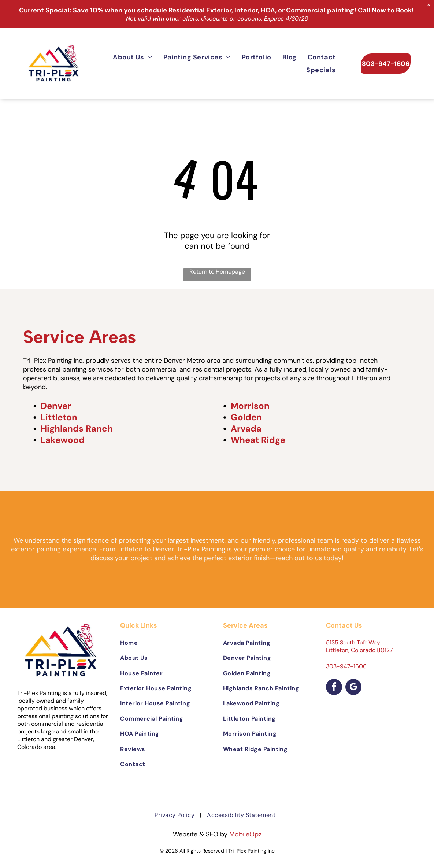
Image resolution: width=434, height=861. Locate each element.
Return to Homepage (217, 272)
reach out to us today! (309, 558)
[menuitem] (132, 57)
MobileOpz (245, 834)
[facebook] (334, 688)
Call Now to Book (385, 10)
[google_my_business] (353, 688)
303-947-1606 (346, 666)
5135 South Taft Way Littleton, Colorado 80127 (359, 646)
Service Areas (79, 336)
